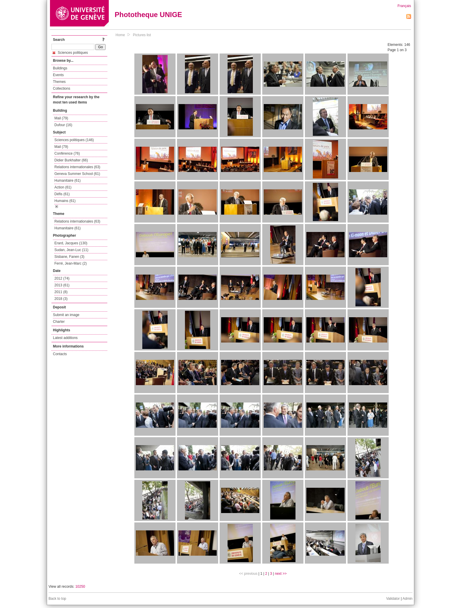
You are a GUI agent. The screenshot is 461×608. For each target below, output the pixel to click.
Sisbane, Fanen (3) (69, 257)
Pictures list (142, 35)
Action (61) (62, 187)
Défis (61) (62, 194)
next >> (281, 574)
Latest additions (65, 338)
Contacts (60, 354)
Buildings (60, 68)
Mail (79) (61, 118)
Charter (59, 322)
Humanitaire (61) (67, 180)
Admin (407, 599)
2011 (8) (61, 292)
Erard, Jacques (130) (70, 243)
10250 (80, 586)
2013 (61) (61, 285)
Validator (393, 599)
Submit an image (66, 315)
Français (404, 6)
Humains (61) (65, 201)
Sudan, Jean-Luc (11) (71, 250)
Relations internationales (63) (77, 167)
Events (58, 75)
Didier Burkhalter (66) (71, 160)
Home (120, 35)
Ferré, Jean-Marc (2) (70, 263)
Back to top (57, 599)
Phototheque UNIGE (148, 15)
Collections (61, 88)
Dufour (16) (63, 125)
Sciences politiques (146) (74, 140)
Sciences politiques (70, 53)
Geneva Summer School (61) (77, 174)
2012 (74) (61, 278)
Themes (59, 82)
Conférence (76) (67, 153)
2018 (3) (61, 299)
